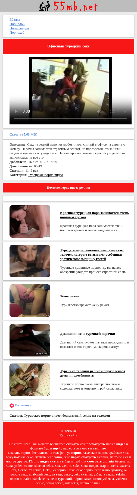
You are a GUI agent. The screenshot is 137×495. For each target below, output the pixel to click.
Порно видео (19, 28)
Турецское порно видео (45, 175)
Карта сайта (68, 435)
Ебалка (15, 19)
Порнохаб (17, 32)
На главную (21, 405)
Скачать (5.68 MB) (23, 134)
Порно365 (17, 24)
